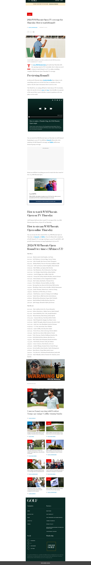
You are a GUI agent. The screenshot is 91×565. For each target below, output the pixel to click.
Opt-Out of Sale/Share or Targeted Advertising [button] (55, 528)
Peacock (49, 140)
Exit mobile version (45, 563)
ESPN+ (52, 142)
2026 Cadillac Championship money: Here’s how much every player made (54, 433)
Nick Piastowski (51, 436)
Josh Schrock (32, 418)
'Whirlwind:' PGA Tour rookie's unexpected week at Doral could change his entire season (34, 490)
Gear (30, 423)
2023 (48, 90)
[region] (45, 9)
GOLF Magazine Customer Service (54, 517)
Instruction (30, 514)
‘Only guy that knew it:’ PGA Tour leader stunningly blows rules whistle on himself (35, 452)
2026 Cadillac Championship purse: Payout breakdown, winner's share (54, 451)
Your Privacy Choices (51, 531)
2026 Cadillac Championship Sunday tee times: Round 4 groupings (54, 489)
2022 (43, 90)
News (30, 390)
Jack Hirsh (31, 436)
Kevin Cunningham (33, 27)
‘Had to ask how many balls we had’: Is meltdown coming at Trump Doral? (54, 471)
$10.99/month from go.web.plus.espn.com (45, 201)
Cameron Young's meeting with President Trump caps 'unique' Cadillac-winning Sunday (44, 412)
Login (61, 0)
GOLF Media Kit (49, 514)
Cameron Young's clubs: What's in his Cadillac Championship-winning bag (35, 433)
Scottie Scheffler (47, 80)
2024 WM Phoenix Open (39, 65)
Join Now (57, 0)
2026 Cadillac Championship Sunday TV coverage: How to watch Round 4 (35, 471)
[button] (31, 32)
